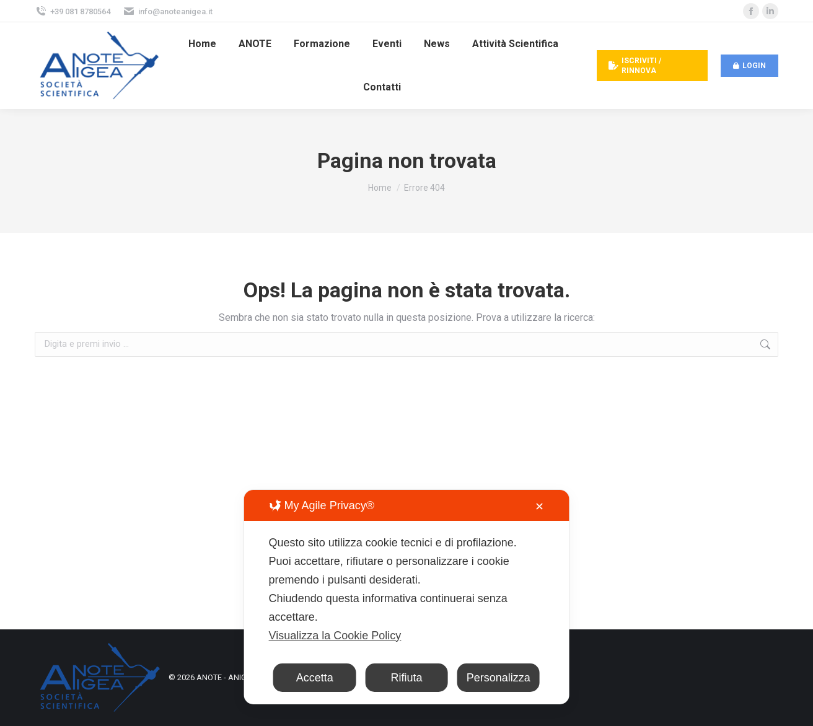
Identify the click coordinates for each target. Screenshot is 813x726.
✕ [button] (539, 507)
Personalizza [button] (498, 677)
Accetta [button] (314, 677)
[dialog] (406, 597)
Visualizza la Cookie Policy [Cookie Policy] (335, 635)
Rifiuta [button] (406, 677)
